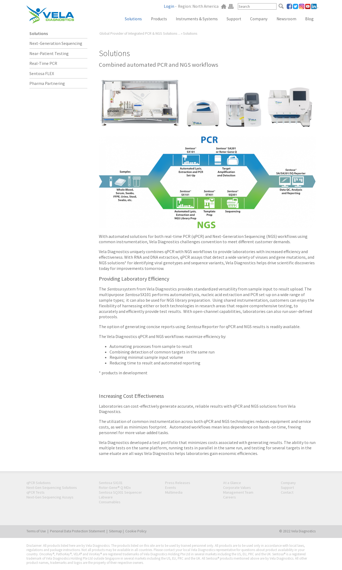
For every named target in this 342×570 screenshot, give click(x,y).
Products (159, 18)
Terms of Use (36, 531)
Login (169, 6)
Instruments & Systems (197, 18)
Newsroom (286, 18)
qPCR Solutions (38, 482)
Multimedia (173, 492)
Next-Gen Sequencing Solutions (51, 487)
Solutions (38, 33)
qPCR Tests (35, 492)
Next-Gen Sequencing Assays (49, 497)
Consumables (110, 502)
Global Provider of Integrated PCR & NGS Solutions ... (139, 33)
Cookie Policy (135, 531)
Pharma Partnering (47, 83)
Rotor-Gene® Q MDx (115, 487)
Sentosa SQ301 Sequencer (120, 492)
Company (258, 18)
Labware (106, 497)
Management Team (238, 492)
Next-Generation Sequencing (55, 43)
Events (170, 487)
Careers (229, 497)
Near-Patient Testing (49, 53)
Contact (287, 492)
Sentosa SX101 (111, 482)
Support (234, 18)
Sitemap (115, 531)
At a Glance (232, 482)
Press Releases (177, 482)
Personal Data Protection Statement (77, 531)
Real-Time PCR (43, 63)
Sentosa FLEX (41, 73)
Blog (309, 18)
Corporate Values (237, 487)
